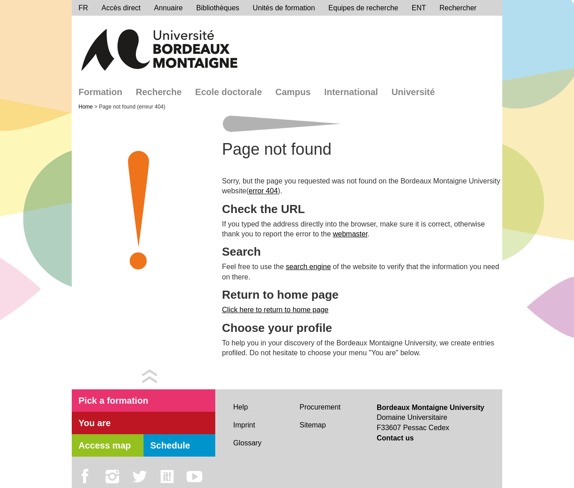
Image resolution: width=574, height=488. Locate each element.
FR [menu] (83, 8)
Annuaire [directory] (168, 8)
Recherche (159, 92)
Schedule (170, 445)
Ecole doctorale (228, 92)
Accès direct (120, 8)
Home (86, 107)
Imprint (244, 425)
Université (413, 92)
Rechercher (458, 8)
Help (240, 407)
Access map (104, 445)
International (351, 92)
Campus (293, 92)
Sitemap (313, 425)
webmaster (350, 234)
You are (94, 423)
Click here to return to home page (275, 310)
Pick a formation (113, 400)
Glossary (247, 443)
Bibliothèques (217, 8)
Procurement (320, 407)
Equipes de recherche (363, 8)
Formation (100, 92)
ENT (419, 8)
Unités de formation (284, 8)
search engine (308, 266)
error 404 (263, 191)
